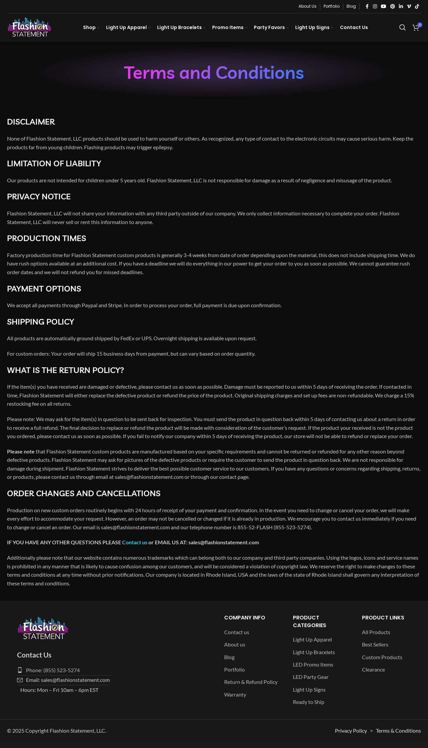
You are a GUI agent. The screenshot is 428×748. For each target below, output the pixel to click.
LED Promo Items (313, 671)
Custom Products (382, 664)
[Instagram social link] (375, 6)
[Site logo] (35, 30)
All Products (376, 638)
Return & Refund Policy (251, 689)
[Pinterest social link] (392, 6)
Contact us (134, 549)
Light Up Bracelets (314, 659)
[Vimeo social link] (409, 6)
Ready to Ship (308, 708)
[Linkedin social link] (401, 6)
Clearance (373, 676)
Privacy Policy (351, 737)
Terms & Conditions (398, 737)
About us (234, 651)
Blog (229, 664)
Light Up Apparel (312, 646)
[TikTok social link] (417, 6)
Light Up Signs (309, 696)
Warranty (235, 701)
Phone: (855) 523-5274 (53, 677)
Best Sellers (375, 651)
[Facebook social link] (367, 6)
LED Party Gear (311, 684)
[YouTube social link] (383, 6)
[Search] (402, 31)
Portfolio (234, 676)
